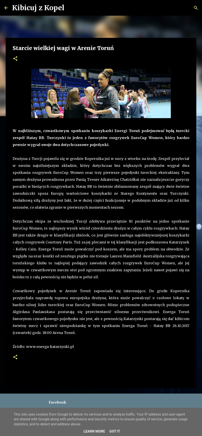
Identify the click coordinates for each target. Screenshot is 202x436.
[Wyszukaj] (70, 8)
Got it (114, 431)
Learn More (94, 431)
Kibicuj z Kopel (38, 7)
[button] (15, 59)
